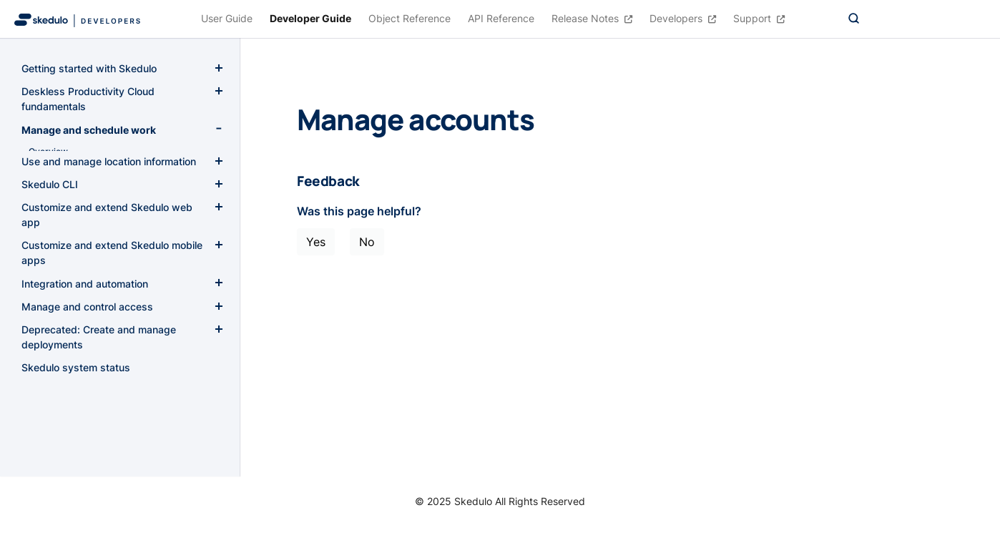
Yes (315, 242)
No (367, 242)
